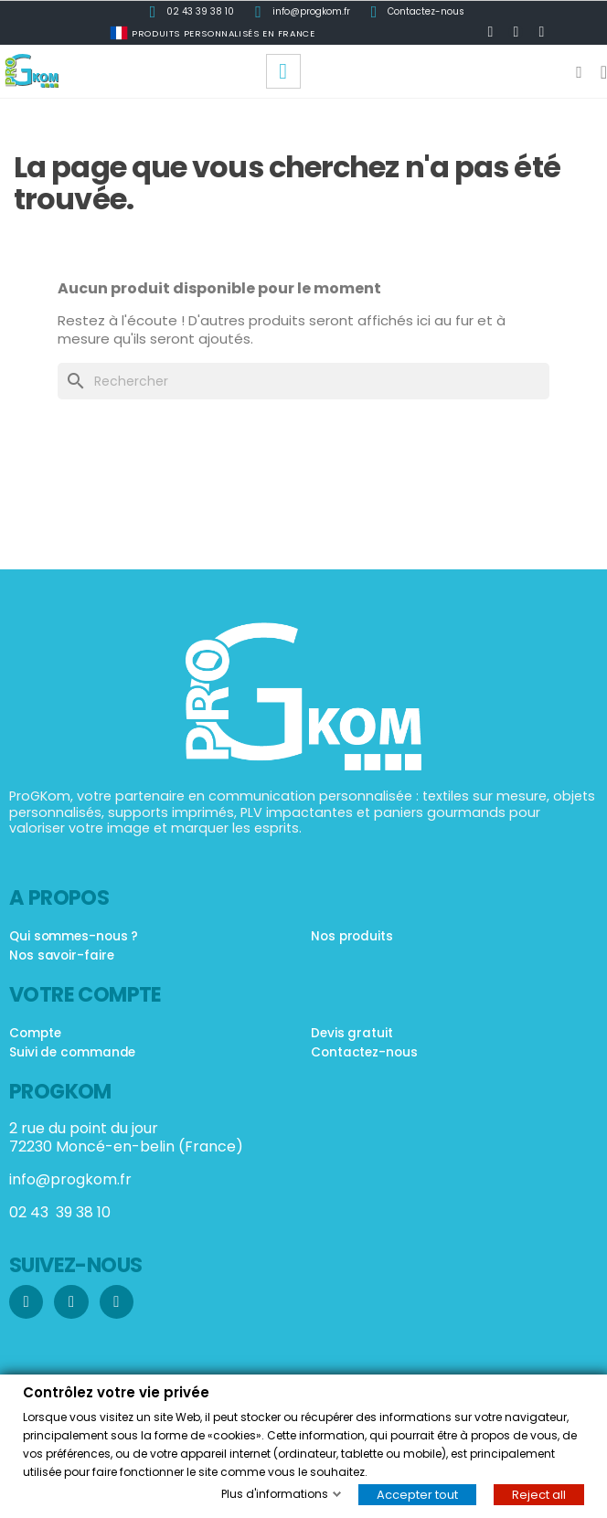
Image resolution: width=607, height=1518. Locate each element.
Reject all (539, 1493)
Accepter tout (417, 1493)
